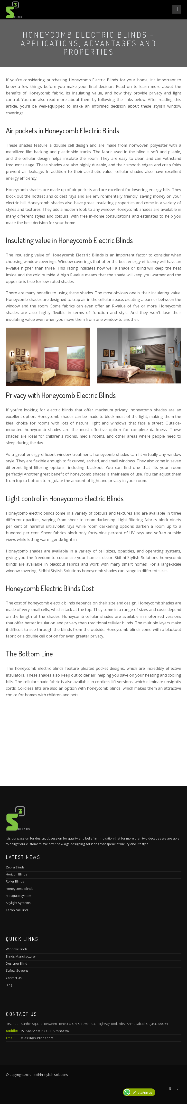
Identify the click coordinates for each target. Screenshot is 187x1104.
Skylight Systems (18, 902)
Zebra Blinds (15, 867)
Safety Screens (17, 970)
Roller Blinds (15, 881)
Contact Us (14, 978)
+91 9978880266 (57, 1030)
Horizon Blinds (16, 874)
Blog (9, 985)
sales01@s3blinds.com (36, 1038)
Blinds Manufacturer (21, 956)
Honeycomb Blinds (19, 888)
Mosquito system (18, 895)
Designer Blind (16, 963)
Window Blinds (17, 949)
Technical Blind (17, 910)
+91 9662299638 (31, 1030)
